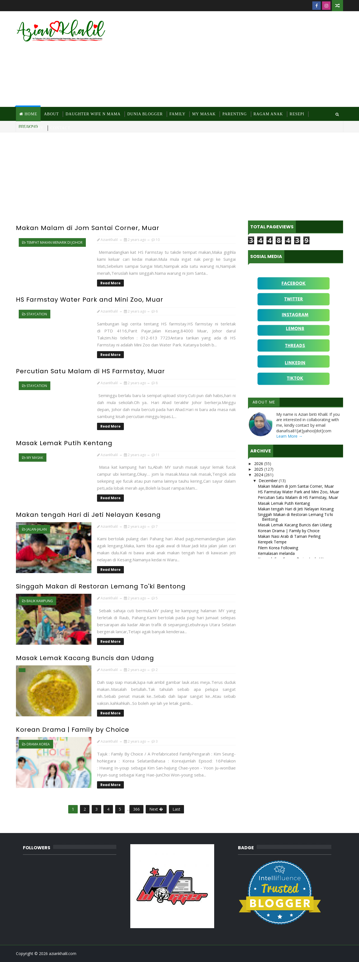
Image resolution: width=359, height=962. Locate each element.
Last (176, 809)
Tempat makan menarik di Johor (54, 242)
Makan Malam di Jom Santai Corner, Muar (87, 228)
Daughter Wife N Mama (93, 114)
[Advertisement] (241, 59)
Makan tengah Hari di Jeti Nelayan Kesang (88, 514)
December (269, 480)
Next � (156, 809)
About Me (263, 402)
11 (158, 454)
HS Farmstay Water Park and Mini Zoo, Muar (89, 299)
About (51, 114)
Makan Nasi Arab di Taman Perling (289, 536)
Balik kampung (40, 601)
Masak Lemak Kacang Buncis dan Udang (85, 658)
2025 (259, 469)
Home (31, 114)
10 (158, 239)
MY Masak (204, 114)
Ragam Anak (268, 114)
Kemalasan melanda (276, 553)
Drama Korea (38, 744)
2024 (259, 474)
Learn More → (289, 436)
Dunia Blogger (145, 114)
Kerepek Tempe (272, 542)
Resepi (297, 114)
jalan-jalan (37, 529)
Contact (60, 128)
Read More (110, 283)
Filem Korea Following (278, 547)
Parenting (234, 114)
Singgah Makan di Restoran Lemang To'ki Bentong (101, 586)
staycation (37, 314)
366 (136, 809)
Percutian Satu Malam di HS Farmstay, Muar (90, 371)
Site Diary (31, 128)
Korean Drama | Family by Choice (72, 729)
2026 (259, 463)
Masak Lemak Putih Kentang (64, 443)
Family (177, 114)
